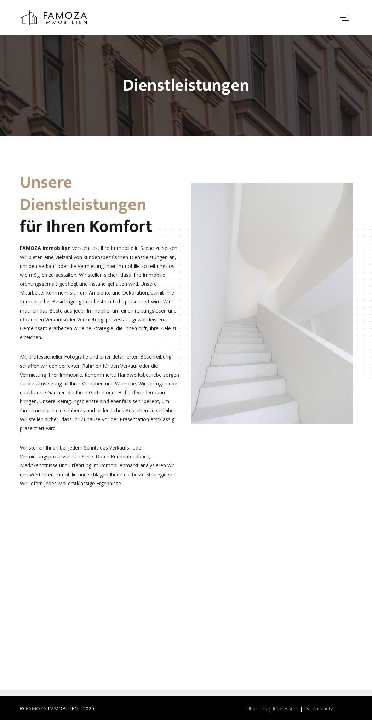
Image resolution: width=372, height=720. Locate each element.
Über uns (256, 708)
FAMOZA (35, 708)
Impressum (285, 708)
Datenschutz (318, 708)
